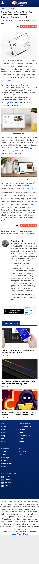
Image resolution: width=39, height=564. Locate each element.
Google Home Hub (11, 103)
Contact (4, 461)
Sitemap (4, 442)
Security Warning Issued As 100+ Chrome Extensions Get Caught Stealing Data (19, 413)
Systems (22, 430)
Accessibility (23, 452)
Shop (21, 455)
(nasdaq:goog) (11, 231)
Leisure (21, 439)
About (3, 452)
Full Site (4, 439)
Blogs (3, 436)
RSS (7, 486)
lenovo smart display (16, 234)
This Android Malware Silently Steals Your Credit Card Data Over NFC (19, 352)
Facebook (8, 480)
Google (13, 72)
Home (3, 427)
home (3, 8)
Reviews (4, 430)
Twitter (7, 477)
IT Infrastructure (24, 436)
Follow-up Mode (30, 188)
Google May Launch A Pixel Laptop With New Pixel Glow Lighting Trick (18, 382)
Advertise (4, 455)
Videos (21, 442)
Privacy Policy (6, 464)
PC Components (25, 427)
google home (23, 231)
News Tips (5, 458)
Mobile (21, 433)
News (12, 8)
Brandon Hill (17, 241)
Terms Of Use (22, 534)
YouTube (8, 483)
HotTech (4, 467)
